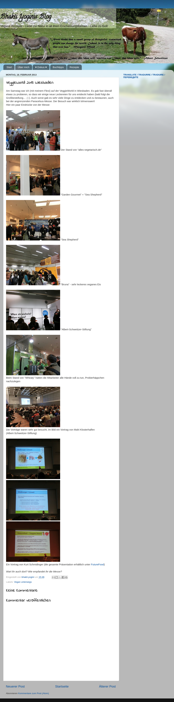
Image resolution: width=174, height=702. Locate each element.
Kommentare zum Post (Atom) (33, 693)
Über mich (23, 67)
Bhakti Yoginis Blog (25, 17)
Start (9, 67)
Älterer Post (107, 686)
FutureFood (97, 564)
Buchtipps (58, 67)
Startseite (62, 686)
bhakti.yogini (28, 577)
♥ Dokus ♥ (41, 67)
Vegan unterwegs (23, 582)
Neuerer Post (15, 686)
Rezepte (74, 67)
